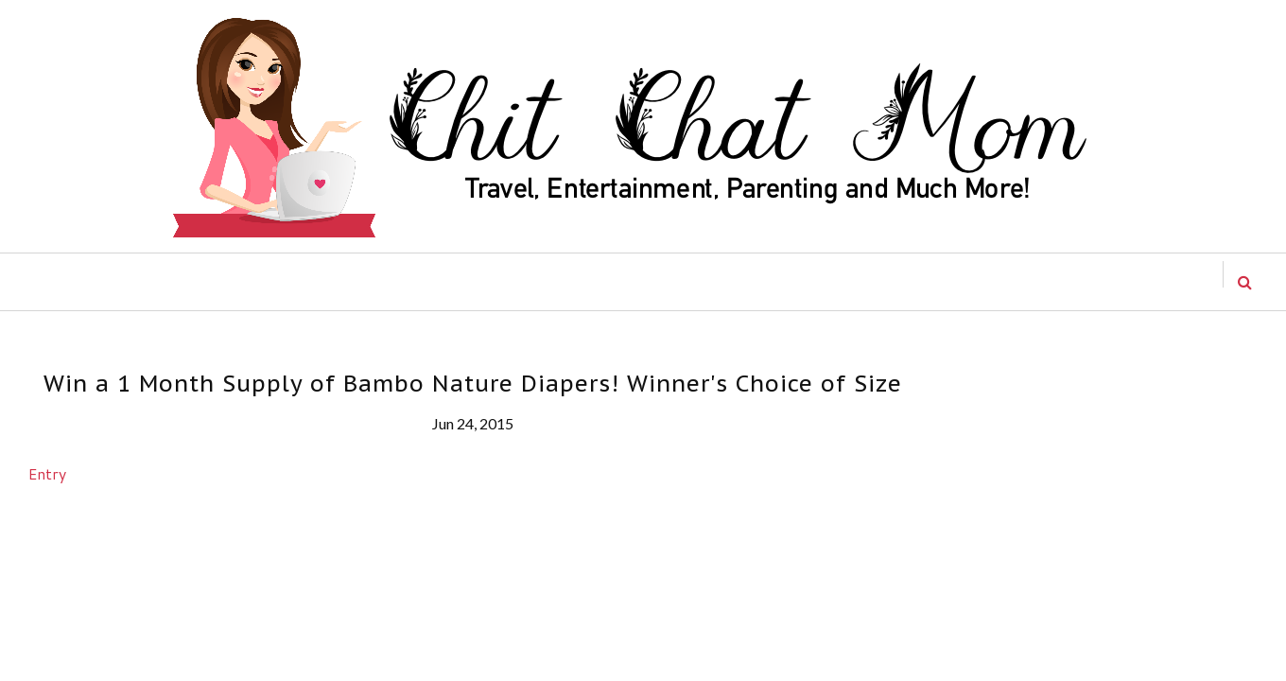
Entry (47, 473)
